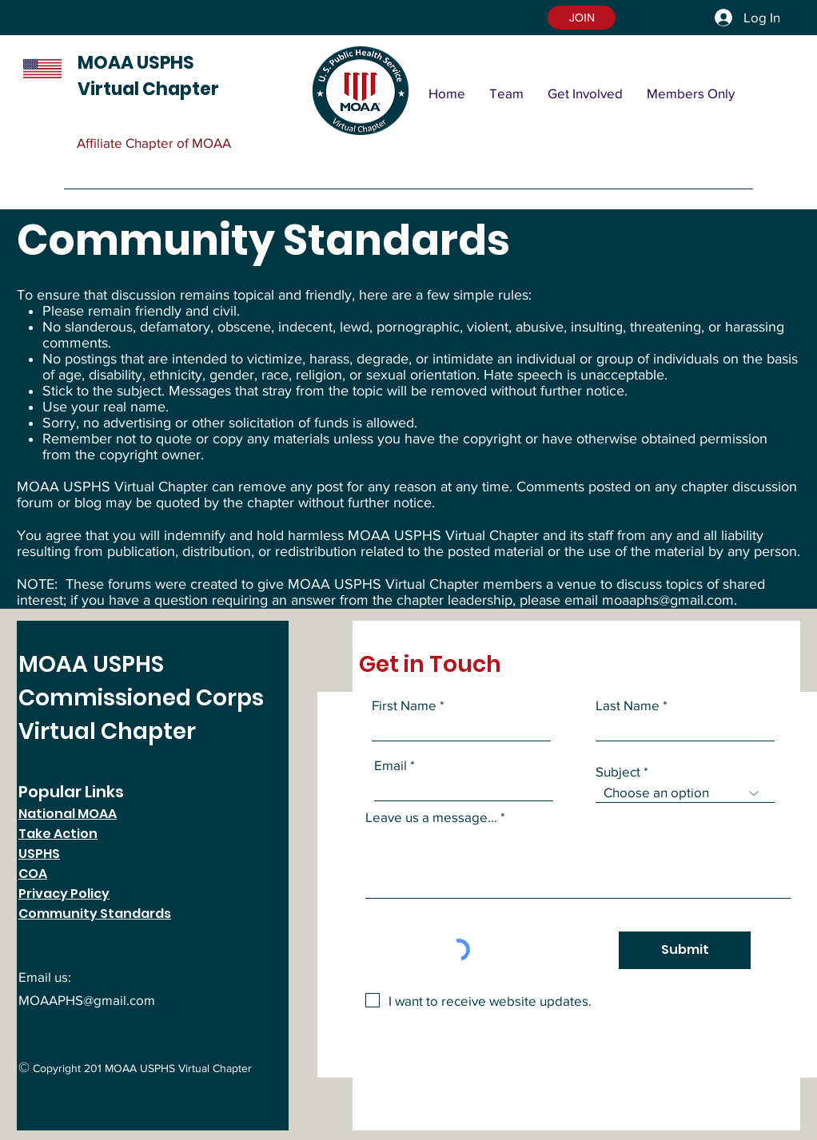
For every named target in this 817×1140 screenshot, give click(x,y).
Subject (618, 771)
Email (390, 765)
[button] (582, 18)
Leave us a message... (431, 817)
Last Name (628, 705)
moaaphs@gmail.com (668, 600)
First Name (404, 705)
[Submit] (685, 950)
